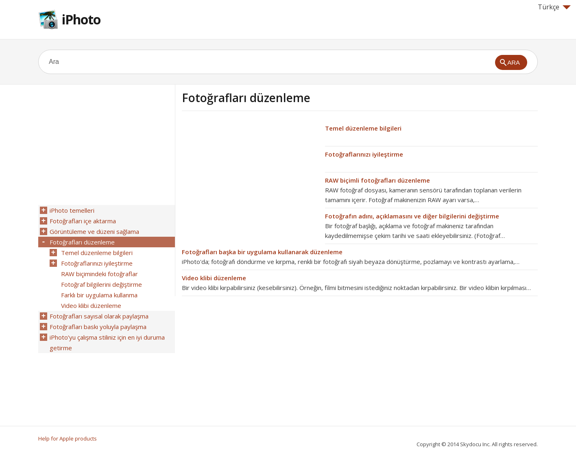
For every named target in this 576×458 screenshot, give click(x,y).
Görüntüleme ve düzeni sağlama (94, 231)
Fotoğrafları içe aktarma (83, 221)
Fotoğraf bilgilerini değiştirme (101, 284)
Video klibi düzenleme (214, 278)
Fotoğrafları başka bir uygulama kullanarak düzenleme (262, 252)
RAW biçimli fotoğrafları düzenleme (377, 180)
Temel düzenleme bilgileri (363, 128)
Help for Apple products (67, 438)
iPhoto (81, 19)
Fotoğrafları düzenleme (82, 242)
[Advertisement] (250, 180)
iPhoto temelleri (72, 210)
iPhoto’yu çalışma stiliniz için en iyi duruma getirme (107, 342)
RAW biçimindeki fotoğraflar (99, 274)
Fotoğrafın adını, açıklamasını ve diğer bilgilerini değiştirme (412, 216)
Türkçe (554, 6)
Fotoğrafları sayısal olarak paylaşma (99, 316)
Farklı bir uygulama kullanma (99, 295)
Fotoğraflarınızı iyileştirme (364, 154)
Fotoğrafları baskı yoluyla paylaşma (98, 327)
